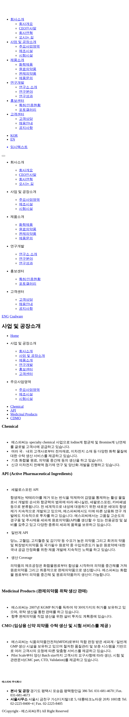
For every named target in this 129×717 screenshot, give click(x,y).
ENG (5, 316)
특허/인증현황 (30, 105)
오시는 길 (26, 37)
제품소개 (17, 60)
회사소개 (17, 19)
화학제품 (26, 64)
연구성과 (26, 96)
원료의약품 (27, 69)
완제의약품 (27, 73)
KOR (14, 135)
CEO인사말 (27, 28)
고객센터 (17, 114)
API (13, 410)
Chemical (17, 406)
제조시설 (26, 51)
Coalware (16, 316)
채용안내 (26, 123)
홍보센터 (17, 100)
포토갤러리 (27, 109)
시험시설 (26, 55)
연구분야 (26, 91)
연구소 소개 (28, 87)
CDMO (15, 418)
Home (14, 336)
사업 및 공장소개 (23, 42)
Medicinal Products (23, 414)
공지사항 (26, 128)
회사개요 (26, 24)
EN (12, 139)
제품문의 (26, 78)
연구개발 (17, 82)
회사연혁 (26, 33)
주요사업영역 (29, 46)
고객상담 (26, 119)
